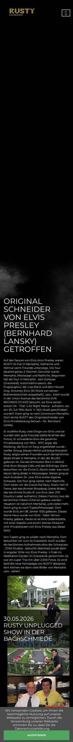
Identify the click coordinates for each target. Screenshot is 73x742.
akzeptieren (36, 735)
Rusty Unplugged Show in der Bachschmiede (33, 632)
